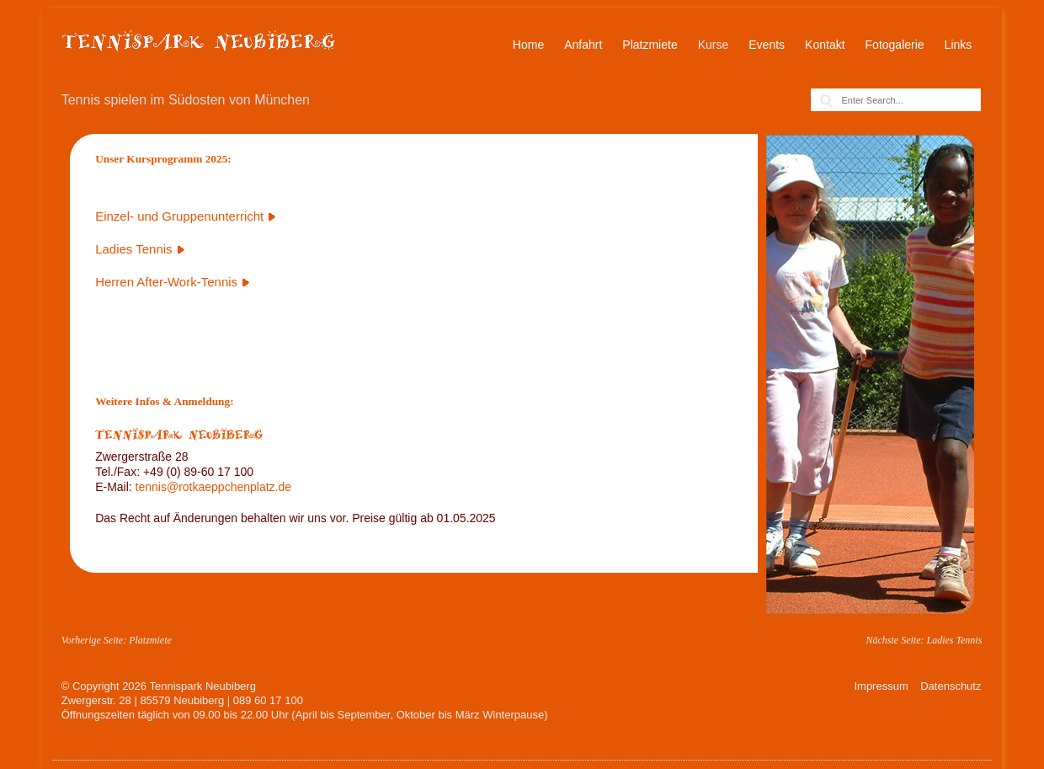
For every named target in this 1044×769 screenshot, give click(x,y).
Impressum (881, 686)
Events (766, 44)
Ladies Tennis (133, 249)
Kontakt (824, 44)
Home (528, 44)
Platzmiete (649, 44)
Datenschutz (950, 686)
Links (958, 44)
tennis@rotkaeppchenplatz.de (213, 487)
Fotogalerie (895, 44)
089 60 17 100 (268, 700)
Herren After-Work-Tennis (166, 282)
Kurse (713, 44)
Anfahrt (583, 44)
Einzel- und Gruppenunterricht (179, 216)
